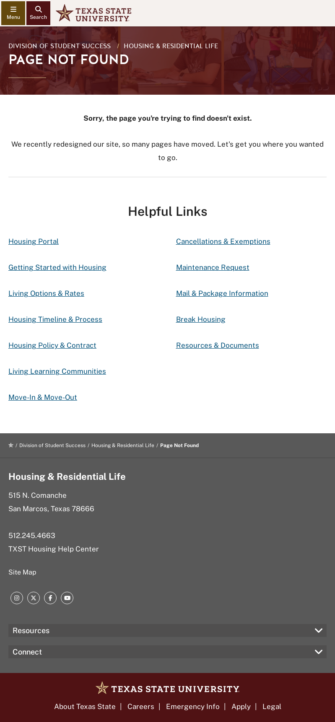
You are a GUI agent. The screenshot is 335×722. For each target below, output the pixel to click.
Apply (241, 706)
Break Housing (201, 319)
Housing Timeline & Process (55, 319)
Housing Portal (33, 241)
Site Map (22, 572)
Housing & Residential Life (171, 46)
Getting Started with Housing (57, 267)
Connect (27, 651)
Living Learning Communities (57, 371)
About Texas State (85, 706)
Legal (271, 706)
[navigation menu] (13, 13)
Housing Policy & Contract (52, 345)
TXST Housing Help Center (53, 549)
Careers (140, 706)
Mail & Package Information (222, 293)
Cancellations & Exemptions (223, 241)
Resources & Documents (217, 345)
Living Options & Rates (46, 293)
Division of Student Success (59, 46)
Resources (31, 630)
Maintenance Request (212, 267)
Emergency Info (193, 706)
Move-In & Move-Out (42, 397)
